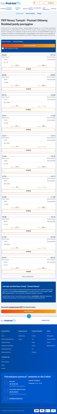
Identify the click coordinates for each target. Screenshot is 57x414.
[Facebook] (55, 320)
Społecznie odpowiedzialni (7, 339)
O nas (2, 335)
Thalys (33, 342)
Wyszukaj (4, 8)
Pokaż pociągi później (28, 276)
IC (42, 28)
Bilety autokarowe (51, 345)
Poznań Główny (31, 33)
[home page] (8, 320)
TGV (33, 339)
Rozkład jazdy (17, 8)
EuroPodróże (35, 296)
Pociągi (39, 13)
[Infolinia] (41, 3)
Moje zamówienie (46, 8)
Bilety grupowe (50, 335)
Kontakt (53, 8)
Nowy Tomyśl (22, 33)
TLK (33, 349)
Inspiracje (26, 8)
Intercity (33, 345)
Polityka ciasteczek (5, 352)
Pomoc (3, 365)
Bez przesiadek (51, 59)
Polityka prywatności (6, 349)
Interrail (48, 342)
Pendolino (34, 352)
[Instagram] (52, 320)
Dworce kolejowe (30, 13)
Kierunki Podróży (9, 8)
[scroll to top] (29, 316)
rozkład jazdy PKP (15, 307)
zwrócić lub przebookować (20, 291)
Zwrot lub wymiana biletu (35, 8)
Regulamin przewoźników (7, 345)
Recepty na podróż (51, 339)
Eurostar (34, 335)
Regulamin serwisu (5, 342)
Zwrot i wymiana (5, 361)
